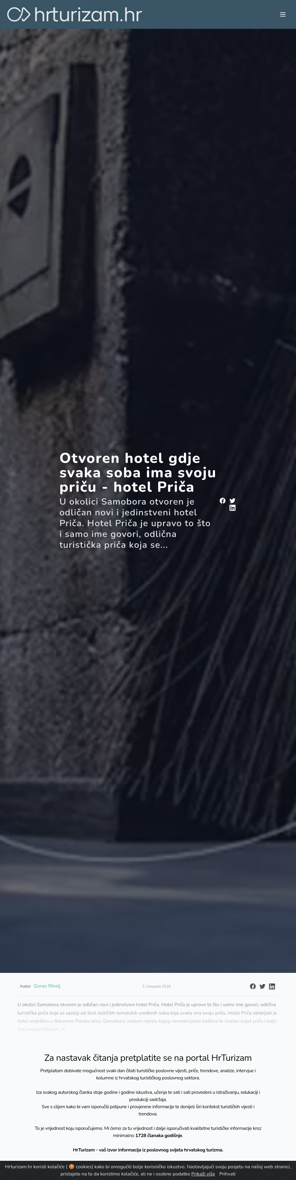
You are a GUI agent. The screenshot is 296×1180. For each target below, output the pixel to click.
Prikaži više (203, 1174)
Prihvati (227, 1174)
